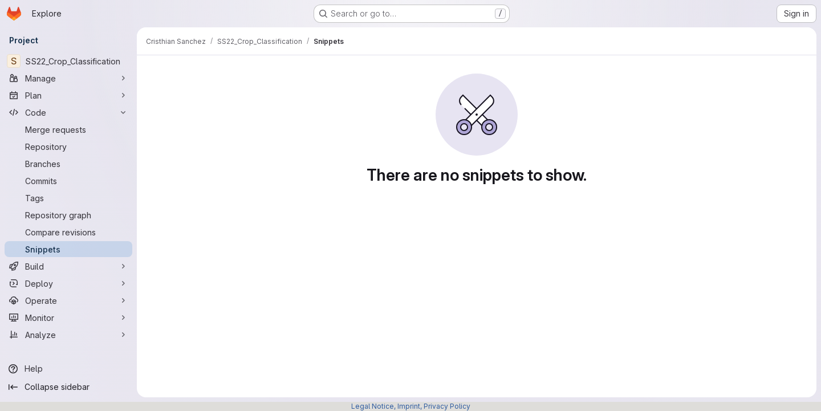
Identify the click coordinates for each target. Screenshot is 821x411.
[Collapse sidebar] (68, 387)
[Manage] (68, 78)
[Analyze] (68, 335)
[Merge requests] (68, 129)
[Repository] (68, 146)
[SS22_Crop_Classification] (68, 61)
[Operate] (68, 300)
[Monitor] (68, 317)
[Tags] (68, 198)
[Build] (68, 266)
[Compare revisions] (68, 232)
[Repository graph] (68, 215)
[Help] (68, 369)
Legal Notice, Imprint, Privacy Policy (410, 406)
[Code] (68, 112)
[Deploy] (68, 283)
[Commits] (68, 181)
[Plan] (68, 95)
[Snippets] (68, 249)
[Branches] (68, 164)
